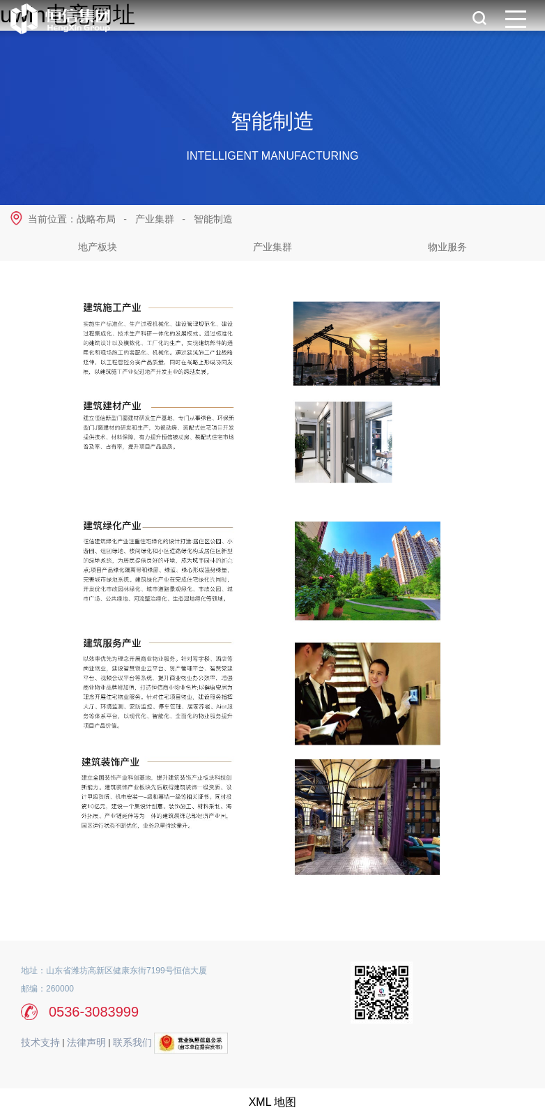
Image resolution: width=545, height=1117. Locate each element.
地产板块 (97, 246)
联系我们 (132, 1042)
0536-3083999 (94, 1011)
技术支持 (40, 1042)
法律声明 (86, 1042)
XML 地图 (273, 1102)
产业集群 (272, 246)
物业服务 (447, 246)
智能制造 (213, 219)
